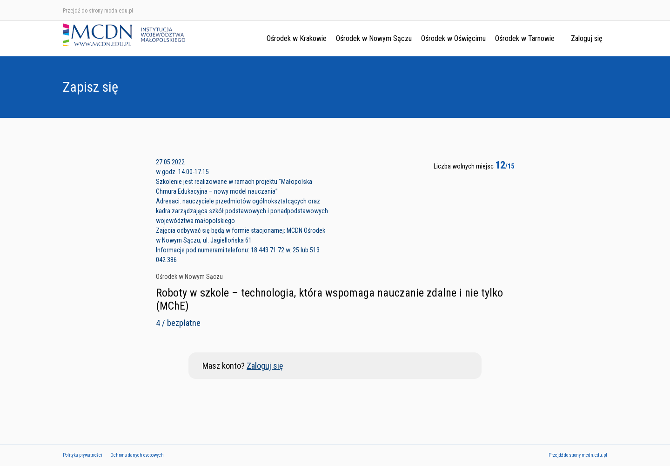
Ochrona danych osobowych (137, 455)
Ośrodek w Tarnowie (525, 38)
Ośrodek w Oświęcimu (453, 38)
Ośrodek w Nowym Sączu (374, 38)
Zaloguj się (587, 38)
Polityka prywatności (82, 455)
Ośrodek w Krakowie (297, 38)
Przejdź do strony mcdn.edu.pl (98, 10)
